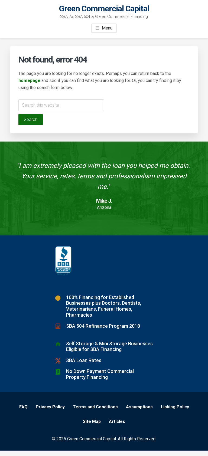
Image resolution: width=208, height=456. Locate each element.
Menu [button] (107, 28)
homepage (29, 80)
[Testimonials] (104, 188)
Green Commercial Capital (104, 8)
